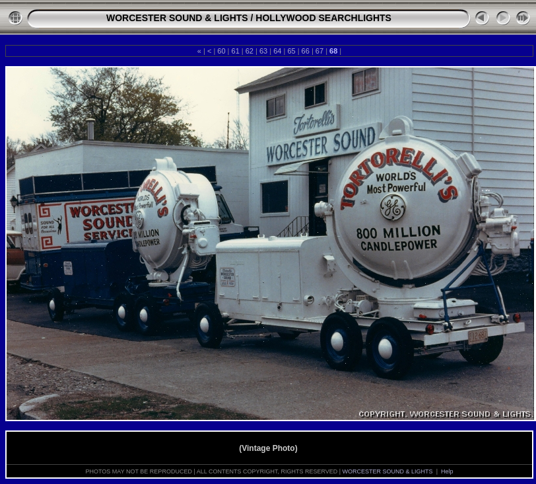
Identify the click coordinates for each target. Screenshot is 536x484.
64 (277, 51)
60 (221, 51)
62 (249, 51)
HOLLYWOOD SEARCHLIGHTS (323, 18)
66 (306, 51)
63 (263, 51)
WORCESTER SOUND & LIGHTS (177, 18)
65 (291, 51)
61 (235, 51)
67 (319, 51)
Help (447, 471)
